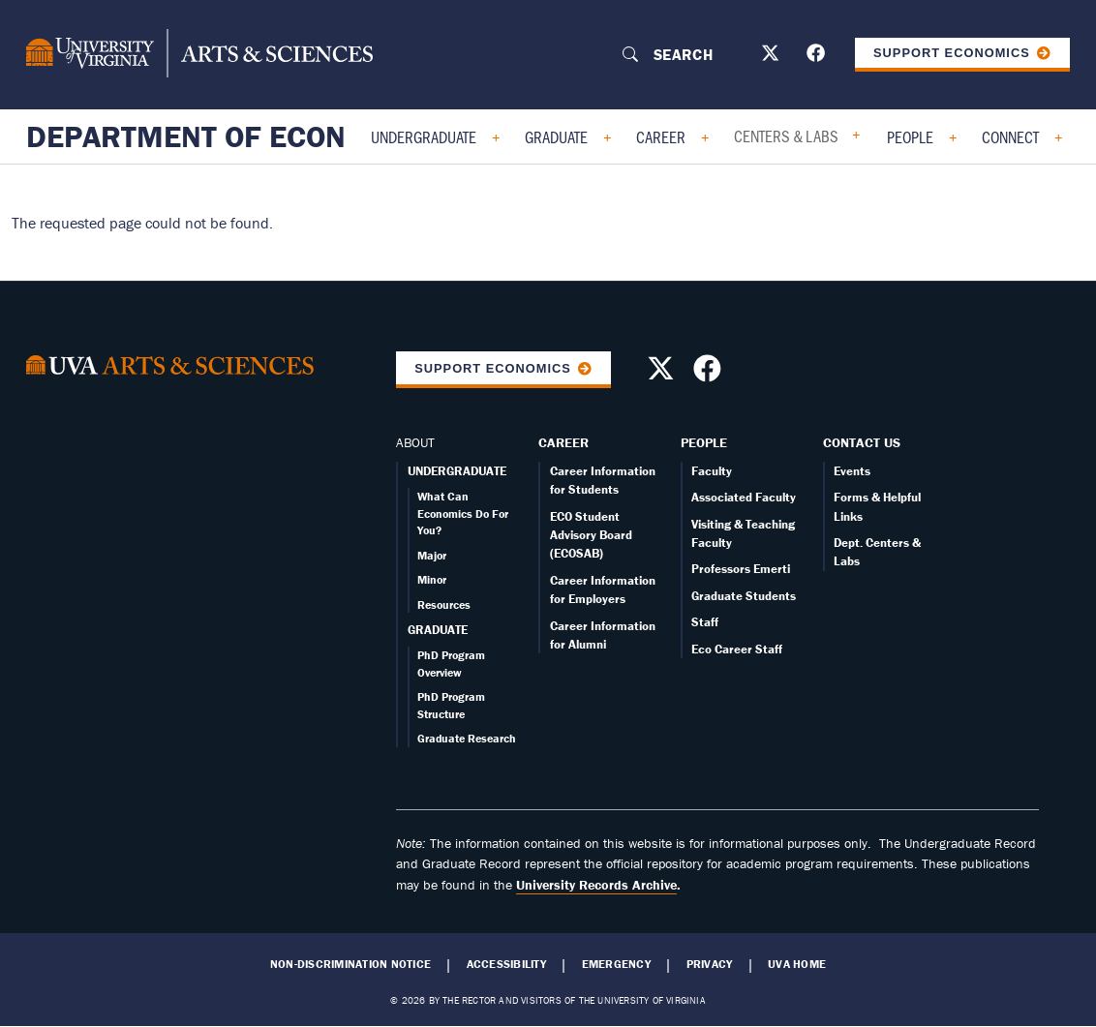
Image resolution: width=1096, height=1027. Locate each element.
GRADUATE (438, 629)
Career (660, 136)
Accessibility (506, 964)
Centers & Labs (786, 135)
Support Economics (951, 52)
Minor (431, 579)
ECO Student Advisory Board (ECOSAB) (591, 535)
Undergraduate (423, 136)
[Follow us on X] (772, 56)
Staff (704, 622)
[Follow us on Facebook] (818, 56)
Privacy (709, 964)
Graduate (556, 136)
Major (431, 555)
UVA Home (797, 964)
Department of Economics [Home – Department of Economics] (232, 136)
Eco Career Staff (736, 649)
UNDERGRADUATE (457, 471)
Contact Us (861, 442)
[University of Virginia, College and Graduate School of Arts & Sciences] (199, 54)
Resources (444, 604)
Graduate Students (743, 596)
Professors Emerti (740, 568)
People (910, 136)
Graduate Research (466, 738)
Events (852, 471)
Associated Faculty (743, 497)
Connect (1010, 136)
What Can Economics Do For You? (462, 513)
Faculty (711, 471)
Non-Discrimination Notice (350, 964)
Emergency (616, 964)
